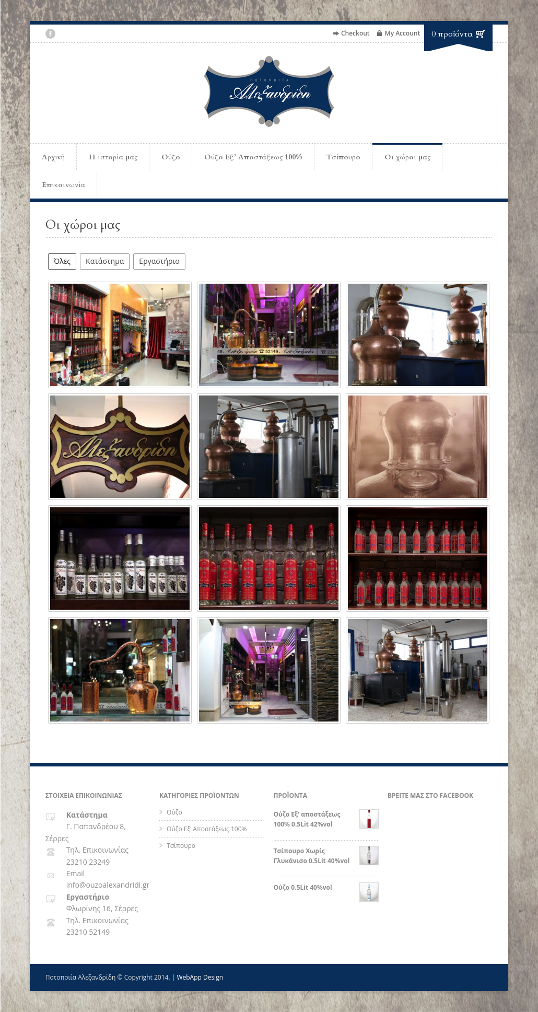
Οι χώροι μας (407, 157)
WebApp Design (200, 977)
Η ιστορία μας (113, 157)
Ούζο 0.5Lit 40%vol (326, 887)
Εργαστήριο (159, 261)
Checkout (355, 33)
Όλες (62, 261)
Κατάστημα (105, 261)
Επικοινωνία (63, 185)
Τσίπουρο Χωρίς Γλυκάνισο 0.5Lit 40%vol (326, 855)
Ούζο (170, 157)
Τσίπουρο (343, 157)
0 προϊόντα (452, 34)
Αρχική (53, 157)
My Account (402, 33)
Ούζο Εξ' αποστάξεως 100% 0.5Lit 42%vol (326, 819)
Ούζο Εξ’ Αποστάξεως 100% (253, 157)
